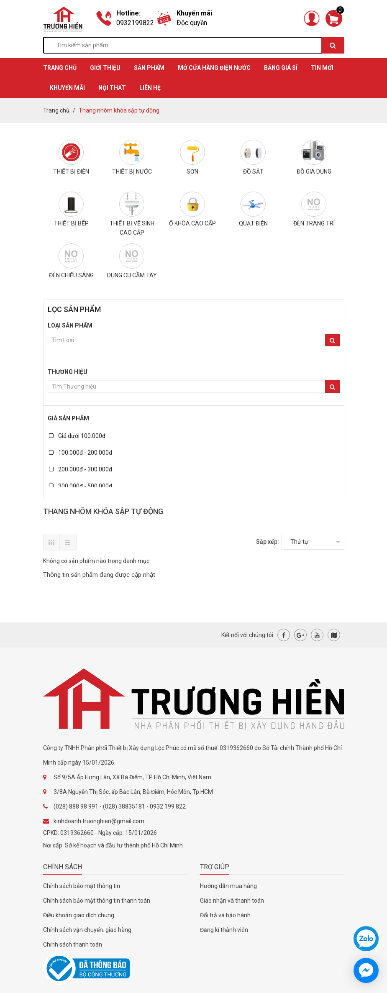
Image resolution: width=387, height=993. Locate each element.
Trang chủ (56, 110)
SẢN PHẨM (149, 67)
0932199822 (135, 23)
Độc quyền (192, 23)
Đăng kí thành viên (224, 929)
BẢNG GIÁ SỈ (280, 67)
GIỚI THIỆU (105, 67)
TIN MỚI (322, 67)
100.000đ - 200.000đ (80, 452)
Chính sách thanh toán (72, 944)
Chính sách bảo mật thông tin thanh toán (96, 900)
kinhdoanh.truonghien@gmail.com (99, 821)
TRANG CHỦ (60, 67)
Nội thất (112, 87)
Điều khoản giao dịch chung (78, 915)
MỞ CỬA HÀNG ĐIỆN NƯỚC (214, 67)
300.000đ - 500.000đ (80, 486)
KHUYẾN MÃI (67, 87)
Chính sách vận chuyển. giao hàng (87, 929)
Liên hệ (150, 87)
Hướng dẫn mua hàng (228, 886)
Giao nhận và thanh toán (232, 900)
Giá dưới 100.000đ (77, 436)
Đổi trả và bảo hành (225, 915)
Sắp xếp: (267, 541)
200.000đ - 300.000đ (80, 469)
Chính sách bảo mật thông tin (81, 886)
